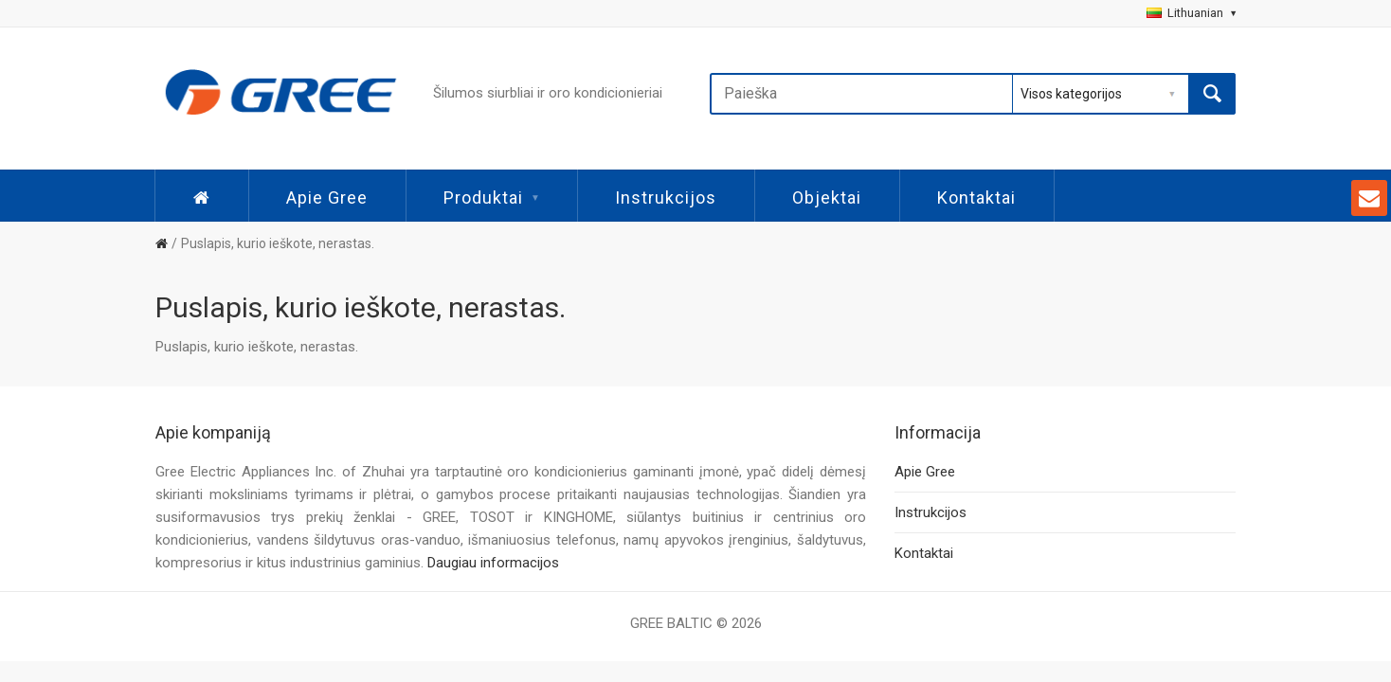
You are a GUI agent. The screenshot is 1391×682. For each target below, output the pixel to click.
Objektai (826, 197)
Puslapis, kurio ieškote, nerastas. (277, 243)
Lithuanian (1191, 13)
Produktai (491, 197)
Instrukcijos (665, 197)
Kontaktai (976, 197)
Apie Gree (327, 197)
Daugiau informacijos (493, 562)
